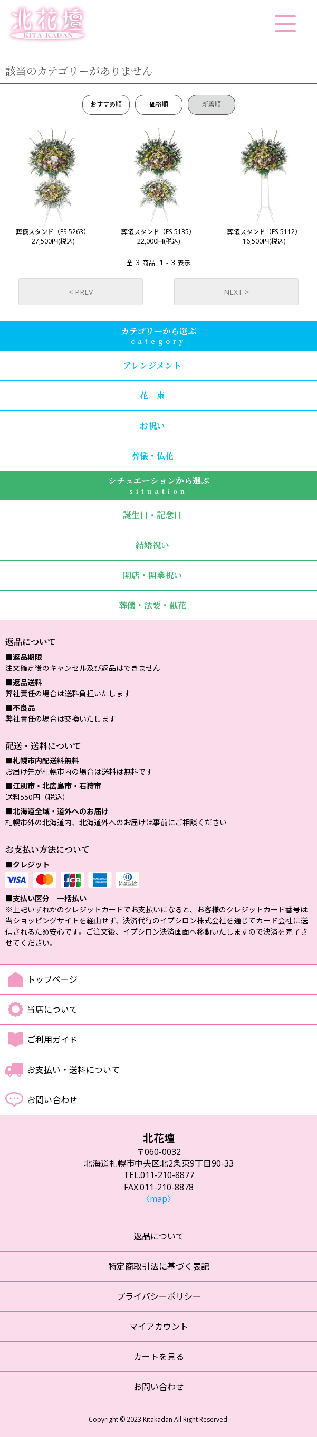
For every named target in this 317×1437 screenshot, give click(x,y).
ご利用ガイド (52, 1040)
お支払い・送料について (73, 1070)
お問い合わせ (52, 1100)
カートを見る (158, 1357)
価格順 (158, 104)
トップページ (52, 979)
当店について (52, 1009)
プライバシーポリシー (159, 1296)
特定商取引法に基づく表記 (158, 1266)
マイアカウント (158, 1326)
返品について (158, 1236)
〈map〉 (158, 1199)
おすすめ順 (106, 104)
